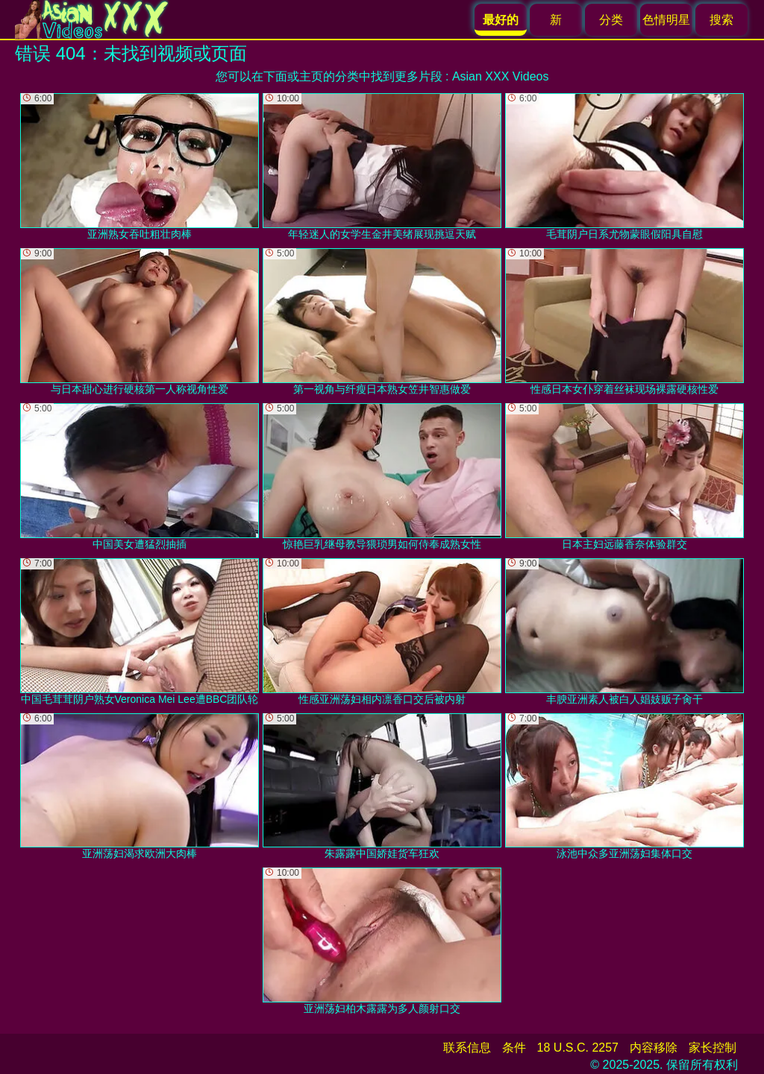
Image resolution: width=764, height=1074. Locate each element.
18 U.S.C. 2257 (578, 1047)
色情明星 (666, 19)
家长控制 (712, 1047)
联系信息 (467, 1047)
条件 (514, 1047)
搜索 (721, 19)
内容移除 (653, 1047)
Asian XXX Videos (500, 76)
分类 (611, 19)
